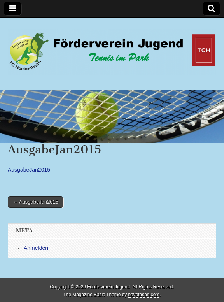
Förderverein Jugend (108, 287)
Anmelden (36, 248)
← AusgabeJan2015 (35, 202)
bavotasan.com (144, 294)
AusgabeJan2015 (29, 170)
